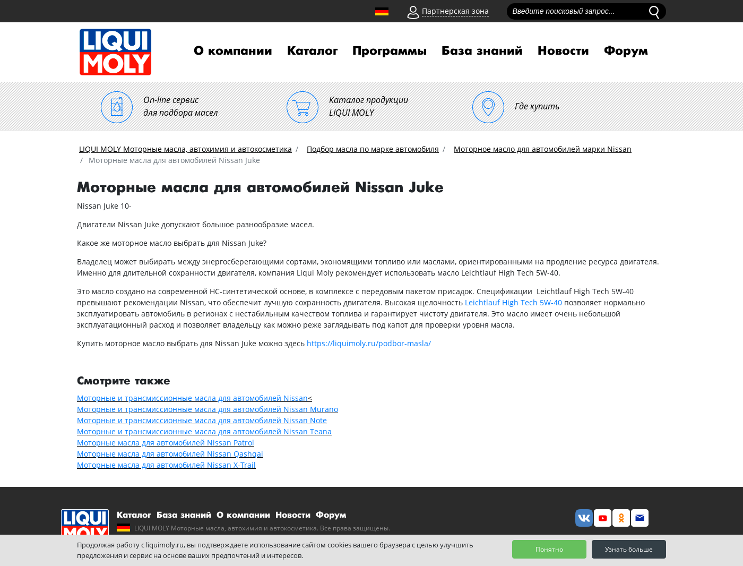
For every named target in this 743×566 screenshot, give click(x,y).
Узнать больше (629, 549)
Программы (389, 51)
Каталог (312, 51)
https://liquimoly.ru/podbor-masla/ (369, 343)
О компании (233, 51)
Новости (563, 51)
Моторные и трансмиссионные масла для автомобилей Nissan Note (202, 420)
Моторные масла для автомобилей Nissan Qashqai (170, 454)
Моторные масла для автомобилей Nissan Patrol (165, 443)
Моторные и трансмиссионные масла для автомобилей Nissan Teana (204, 431)
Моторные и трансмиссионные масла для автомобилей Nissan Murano (207, 409)
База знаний (482, 51)
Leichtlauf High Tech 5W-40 (513, 302)
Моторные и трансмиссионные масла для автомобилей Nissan (192, 398)
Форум (626, 51)
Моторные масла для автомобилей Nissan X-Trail (166, 465)
